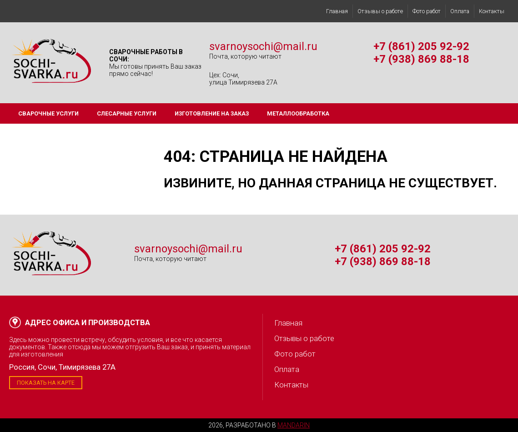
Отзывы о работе (380, 11)
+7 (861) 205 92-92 (421, 46)
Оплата (459, 11)
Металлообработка (298, 113)
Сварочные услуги (48, 113)
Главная (337, 11)
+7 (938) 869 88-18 (421, 59)
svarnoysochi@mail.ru (263, 46)
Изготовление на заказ (212, 113)
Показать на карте (46, 382)
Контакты (491, 11)
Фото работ (426, 11)
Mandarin (293, 425)
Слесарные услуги (126, 113)
